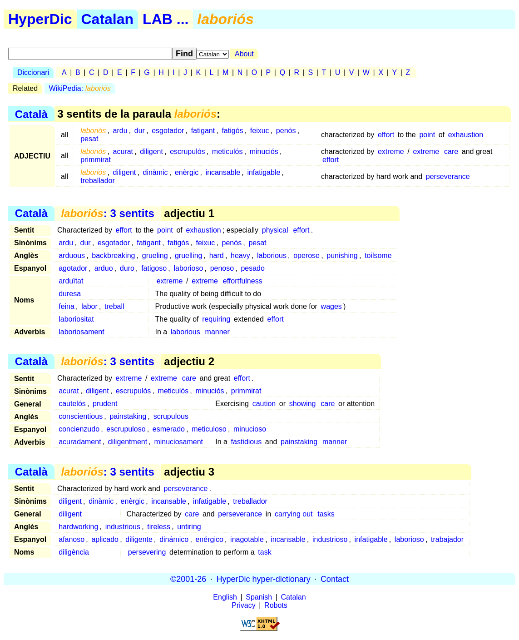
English (225, 597)
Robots (275, 605)
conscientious (81, 416)
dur (139, 130)
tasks (325, 514)
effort (386, 135)
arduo (103, 268)
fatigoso (154, 268)
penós (286, 130)
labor (89, 306)
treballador (97, 180)
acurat (123, 151)
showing (302, 403)
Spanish (259, 597)
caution (264, 403)
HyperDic (40, 19)
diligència (74, 552)
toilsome (378, 255)
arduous (72, 255)
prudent (105, 403)
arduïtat (71, 281)
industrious (122, 527)
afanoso (71, 539)
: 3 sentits (107, 213)
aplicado (105, 539)
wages (331, 306)
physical (275, 230)
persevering (147, 552)
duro (127, 268)
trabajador (447, 539)
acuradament (80, 442)
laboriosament (81, 332)
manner (217, 332)
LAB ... (165, 19)
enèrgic (186, 172)
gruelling (188, 255)
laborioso (188, 268)
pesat (89, 139)
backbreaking (113, 255)
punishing (342, 255)
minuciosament (178, 442)
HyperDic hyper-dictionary (264, 578)
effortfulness (242, 281)
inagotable (247, 539)
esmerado (169, 429)
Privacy (243, 605)
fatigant (203, 130)
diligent (151, 151)
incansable (223, 172)
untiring (189, 527)
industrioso (329, 539)
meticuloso (209, 429)
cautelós (72, 403)
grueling (155, 255)
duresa (70, 294)
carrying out (294, 514)
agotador (73, 268)
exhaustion (465, 135)
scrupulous (170, 416)
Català (31, 114)
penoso (222, 268)
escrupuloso (125, 429)
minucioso (249, 429)
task (264, 552)
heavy (240, 255)
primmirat (95, 160)
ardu (120, 130)
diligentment (127, 442)
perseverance (448, 176)
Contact (335, 578)
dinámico (173, 539)
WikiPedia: (80, 88)
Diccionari (33, 72)
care (451, 151)
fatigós (232, 130)
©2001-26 (188, 578)
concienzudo (79, 429)
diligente (139, 539)
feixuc (259, 130)
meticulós (227, 151)
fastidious (246, 442)
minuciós (264, 151)
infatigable (263, 172)
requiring (216, 319)
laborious (272, 255)
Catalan (107, 19)
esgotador (168, 130)
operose (306, 255)
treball (114, 306)
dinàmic (155, 172)
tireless (158, 527)
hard (216, 255)
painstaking (127, 416)
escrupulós (187, 151)
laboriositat (76, 319)
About (244, 54)
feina (66, 306)
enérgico (209, 539)
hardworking (78, 527)
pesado (253, 268)
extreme (391, 151)
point (427, 135)
